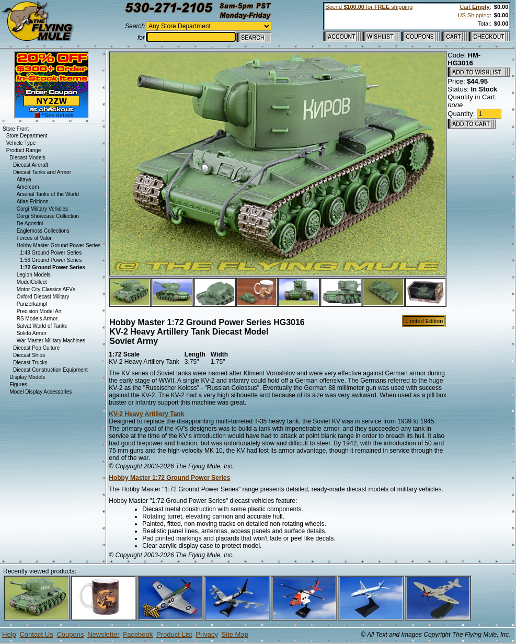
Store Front (16, 129)
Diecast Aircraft (30, 165)
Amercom (28, 187)
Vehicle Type (21, 143)
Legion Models (34, 275)
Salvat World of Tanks (42, 326)
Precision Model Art (39, 311)
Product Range (23, 150)
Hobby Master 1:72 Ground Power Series (169, 477)
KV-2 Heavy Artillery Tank (146, 414)
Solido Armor (32, 333)
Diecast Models (27, 157)
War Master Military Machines (51, 340)
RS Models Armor (37, 318)
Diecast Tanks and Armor (42, 172)
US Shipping (473, 15)
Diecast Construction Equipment (50, 370)
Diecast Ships (29, 355)
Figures (18, 384)
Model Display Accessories (40, 392)
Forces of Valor (34, 238)
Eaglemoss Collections (43, 231)
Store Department (27, 136)
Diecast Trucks (30, 362)
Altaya (24, 179)
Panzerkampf (32, 304)
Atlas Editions (33, 201)
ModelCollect (32, 282)
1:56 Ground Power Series (51, 260)
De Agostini (30, 223)
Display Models (27, 377)
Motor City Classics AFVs (46, 289)
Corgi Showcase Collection (48, 216)
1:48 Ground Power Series (51, 253)
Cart (474, 7)
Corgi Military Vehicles (42, 209)
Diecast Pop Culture (36, 348)
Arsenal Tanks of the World (48, 194)
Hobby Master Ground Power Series (59, 245)
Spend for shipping (368, 7)
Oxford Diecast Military (43, 297)
